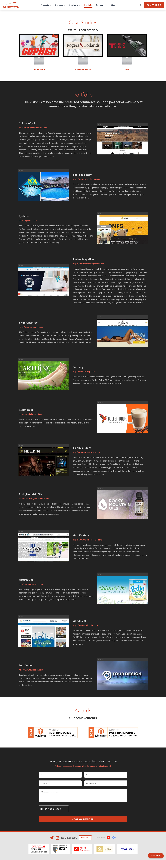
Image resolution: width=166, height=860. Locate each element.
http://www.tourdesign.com (31, 669)
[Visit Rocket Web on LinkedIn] (57, 838)
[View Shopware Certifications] (114, 837)
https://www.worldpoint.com (85, 625)
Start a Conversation (83, 819)
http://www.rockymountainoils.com (34, 498)
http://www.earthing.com (84, 371)
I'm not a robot (52, 808)
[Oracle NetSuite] (38, 849)
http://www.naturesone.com (31, 584)
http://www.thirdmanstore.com (86, 452)
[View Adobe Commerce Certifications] (108, 837)
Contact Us (154, 5)
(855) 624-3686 (69, 837)
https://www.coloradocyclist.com (33, 127)
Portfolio (88, 5)
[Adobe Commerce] (82, 849)
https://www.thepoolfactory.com (87, 179)
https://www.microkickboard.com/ (87, 539)
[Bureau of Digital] (60, 849)
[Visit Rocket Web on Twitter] (52, 838)
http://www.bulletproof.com (31, 414)
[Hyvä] (127, 849)
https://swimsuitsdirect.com (31, 327)
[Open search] (140, 5)
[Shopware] (104, 849)
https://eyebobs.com (28, 220)
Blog (113, 5)
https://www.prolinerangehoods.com (89, 263)
